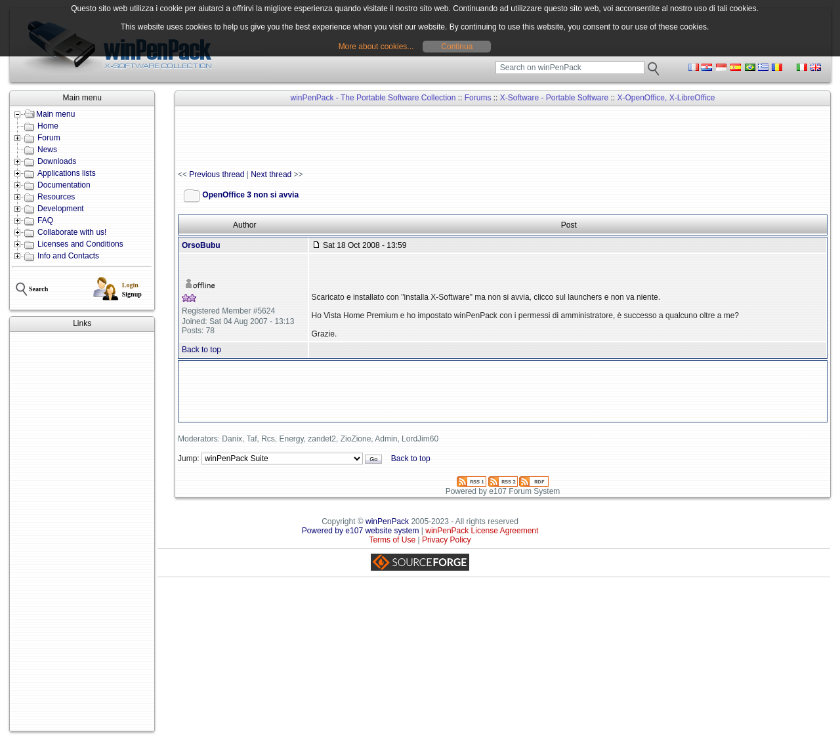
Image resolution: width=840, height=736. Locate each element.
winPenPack (387, 521)
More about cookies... (376, 46)
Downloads (56, 161)
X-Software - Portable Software (554, 97)
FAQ (45, 220)
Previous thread (216, 174)
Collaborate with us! (71, 232)
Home (47, 126)
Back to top (201, 349)
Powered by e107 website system (360, 530)
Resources (56, 196)
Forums (478, 97)
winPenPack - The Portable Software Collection (373, 97)
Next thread (271, 174)
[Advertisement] (82, 531)
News (47, 149)
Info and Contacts (68, 255)
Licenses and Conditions (80, 244)
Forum (48, 137)
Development (60, 208)
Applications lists (66, 173)
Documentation (64, 185)
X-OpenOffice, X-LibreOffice (666, 97)
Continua (456, 46)
